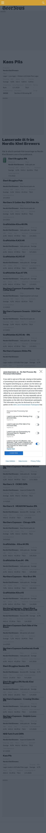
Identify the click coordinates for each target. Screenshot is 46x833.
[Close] (42, 372)
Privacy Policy (35, 461)
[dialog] (23, 416)
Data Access (23, 461)
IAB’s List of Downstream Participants (26, 405)
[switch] (37, 417)
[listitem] (23, 411)
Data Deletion (10, 461)
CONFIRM (14, 453)
